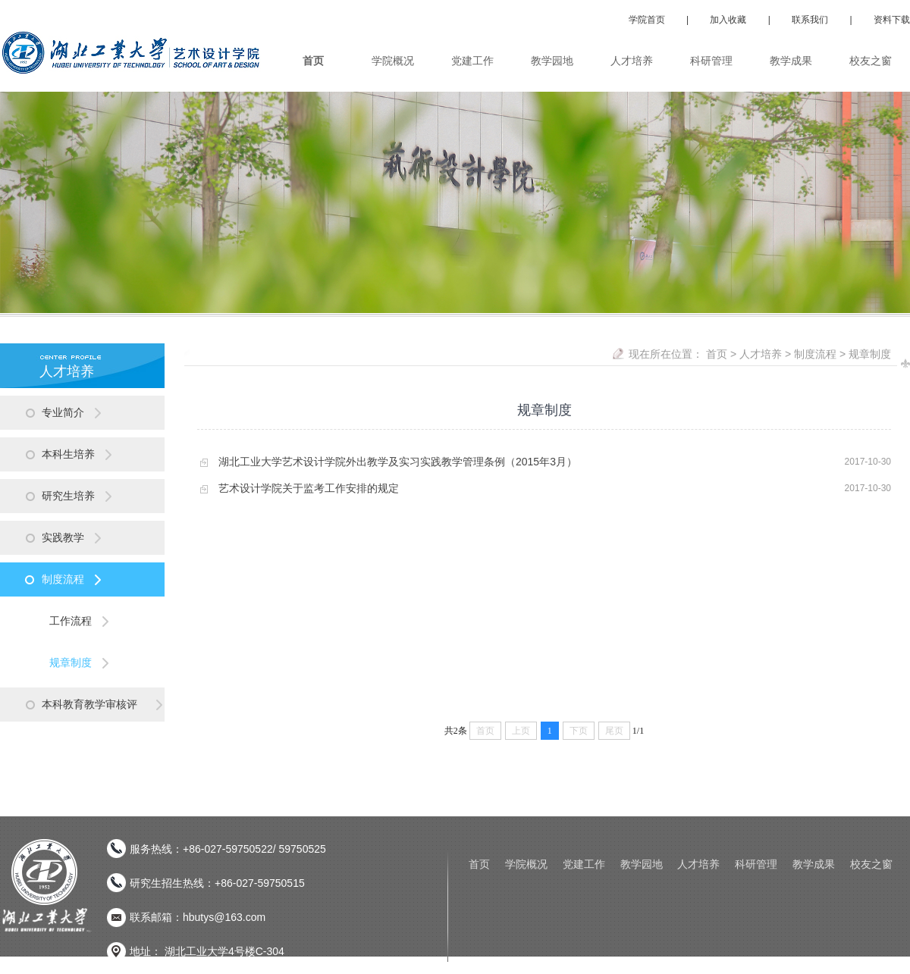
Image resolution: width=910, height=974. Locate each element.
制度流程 (815, 354)
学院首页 (647, 19)
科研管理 (756, 864)
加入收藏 (728, 19)
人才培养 (760, 354)
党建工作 (584, 864)
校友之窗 (871, 864)
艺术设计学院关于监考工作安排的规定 (308, 488)
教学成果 (813, 864)
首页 (716, 354)
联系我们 (810, 19)
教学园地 (641, 864)
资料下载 (892, 19)
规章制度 (870, 354)
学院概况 (526, 864)
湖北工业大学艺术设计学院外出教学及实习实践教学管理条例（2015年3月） (397, 462)
